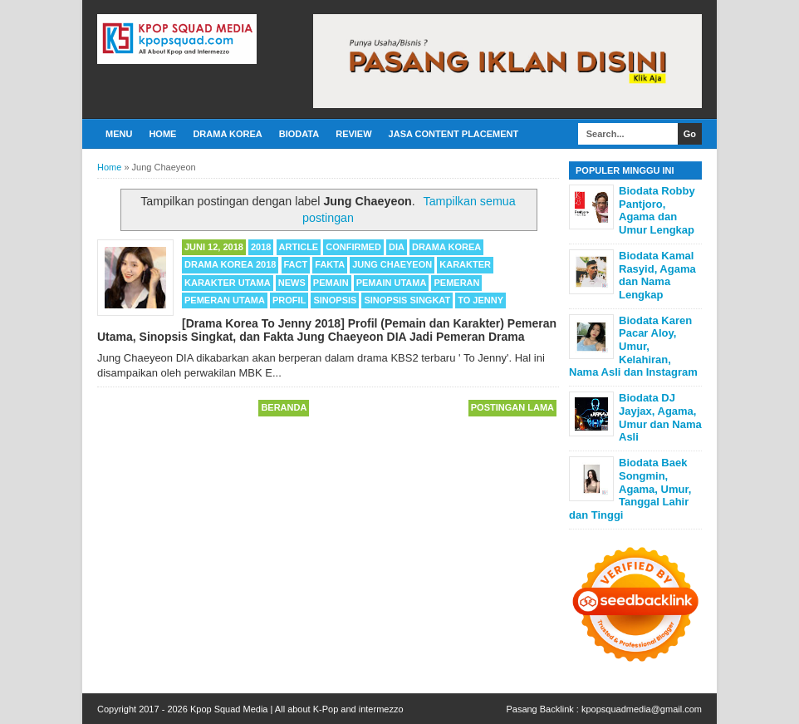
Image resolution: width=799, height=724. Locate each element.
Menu (118, 134)
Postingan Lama (512, 407)
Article (299, 247)
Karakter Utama (227, 283)
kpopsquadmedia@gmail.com (641, 709)
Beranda (283, 407)
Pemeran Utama (224, 300)
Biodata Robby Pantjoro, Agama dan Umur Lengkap (657, 210)
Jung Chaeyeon (392, 264)
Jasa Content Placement (454, 134)
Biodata (299, 134)
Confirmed (353, 247)
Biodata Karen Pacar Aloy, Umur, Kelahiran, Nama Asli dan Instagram (633, 346)
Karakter (465, 264)
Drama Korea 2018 (230, 264)
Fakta (330, 264)
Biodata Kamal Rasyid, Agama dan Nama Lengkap (657, 275)
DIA (396, 247)
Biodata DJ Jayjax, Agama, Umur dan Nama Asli (660, 417)
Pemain (331, 283)
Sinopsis (334, 300)
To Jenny (480, 300)
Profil (289, 300)
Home (162, 134)
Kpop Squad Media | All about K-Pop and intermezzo (297, 709)
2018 (261, 247)
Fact (296, 264)
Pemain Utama (391, 283)
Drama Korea (227, 134)
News (292, 283)
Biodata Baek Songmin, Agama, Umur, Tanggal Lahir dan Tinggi (630, 488)
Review (353, 134)
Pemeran (456, 283)
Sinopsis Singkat (407, 300)
